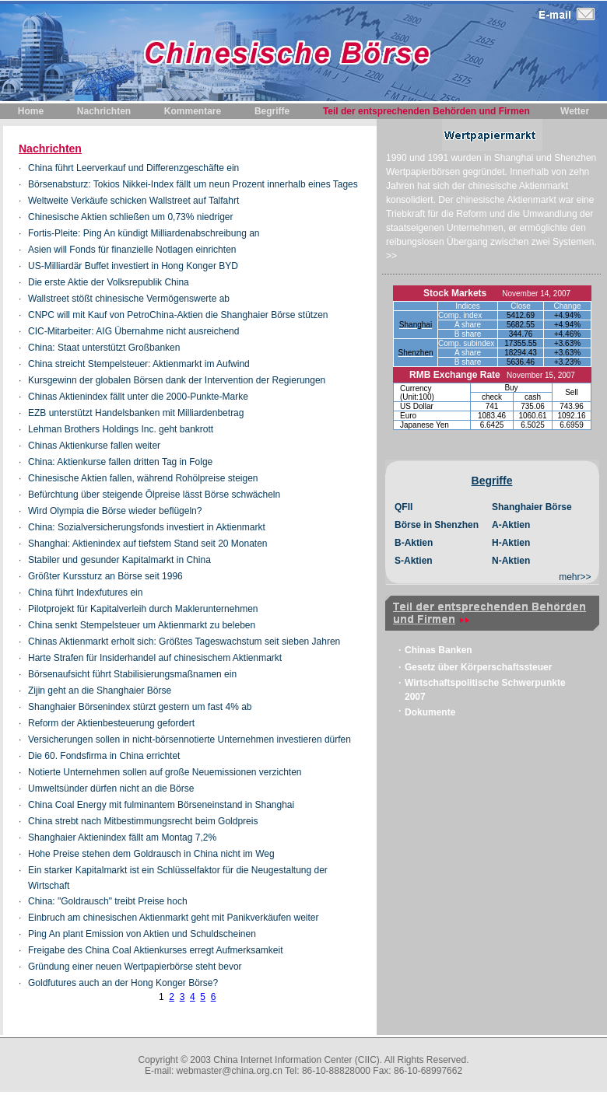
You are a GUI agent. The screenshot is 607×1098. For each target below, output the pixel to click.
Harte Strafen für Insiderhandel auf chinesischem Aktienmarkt (155, 657)
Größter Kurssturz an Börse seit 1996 (105, 576)
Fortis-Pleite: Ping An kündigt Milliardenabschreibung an (144, 233)
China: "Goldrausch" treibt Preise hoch (108, 901)
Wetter (574, 111)
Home (31, 111)
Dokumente (430, 712)
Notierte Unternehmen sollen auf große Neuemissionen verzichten (165, 772)
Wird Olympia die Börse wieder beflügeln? (115, 510)
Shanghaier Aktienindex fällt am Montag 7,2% (122, 837)
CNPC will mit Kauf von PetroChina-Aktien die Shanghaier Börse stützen (178, 314)
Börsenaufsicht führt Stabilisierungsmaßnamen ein (132, 674)
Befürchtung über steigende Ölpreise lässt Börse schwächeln (154, 494)
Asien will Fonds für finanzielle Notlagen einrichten (132, 249)
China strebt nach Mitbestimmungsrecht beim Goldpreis (143, 821)
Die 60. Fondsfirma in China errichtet (104, 755)
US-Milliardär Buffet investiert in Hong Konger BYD (133, 266)
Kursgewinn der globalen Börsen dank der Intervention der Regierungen (176, 380)
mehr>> (575, 577)
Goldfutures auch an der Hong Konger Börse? (123, 982)
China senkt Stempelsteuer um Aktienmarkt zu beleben (141, 625)
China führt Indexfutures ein (85, 592)
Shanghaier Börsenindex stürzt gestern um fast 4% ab (140, 706)
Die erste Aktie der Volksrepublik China (108, 282)
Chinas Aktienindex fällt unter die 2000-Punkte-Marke (138, 396)
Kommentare (192, 111)
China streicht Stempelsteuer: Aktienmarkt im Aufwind (139, 363)
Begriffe (271, 111)
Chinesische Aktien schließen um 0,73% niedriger (130, 217)
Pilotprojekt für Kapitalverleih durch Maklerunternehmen (143, 608)
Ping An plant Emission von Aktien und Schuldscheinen (142, 933)
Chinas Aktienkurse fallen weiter (94, 445)
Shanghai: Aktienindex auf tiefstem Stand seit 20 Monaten (148, 543)
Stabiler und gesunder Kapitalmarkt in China (119, 559)
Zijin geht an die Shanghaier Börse (99, 690)
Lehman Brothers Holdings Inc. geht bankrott (120, 429)
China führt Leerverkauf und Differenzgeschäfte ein (133, 168)
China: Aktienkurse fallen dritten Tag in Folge (120, 461)
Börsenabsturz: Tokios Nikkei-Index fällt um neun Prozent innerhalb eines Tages (193, 184)
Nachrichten (104, 111)
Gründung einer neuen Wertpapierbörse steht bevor (135, 966)
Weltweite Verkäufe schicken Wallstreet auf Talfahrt (133, 200)
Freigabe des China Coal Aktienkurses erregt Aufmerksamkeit (155, 950)
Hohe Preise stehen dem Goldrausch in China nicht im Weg (151, 853)
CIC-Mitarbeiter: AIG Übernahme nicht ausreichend (133, 331)
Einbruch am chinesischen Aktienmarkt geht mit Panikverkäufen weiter (173, 917)
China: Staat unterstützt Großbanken (104, 347)
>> (391, 255)
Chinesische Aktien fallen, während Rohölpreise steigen (143, 478)
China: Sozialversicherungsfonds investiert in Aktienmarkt (146, 527)
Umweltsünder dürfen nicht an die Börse (111, 788)
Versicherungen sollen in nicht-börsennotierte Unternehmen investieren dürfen (189, 739)
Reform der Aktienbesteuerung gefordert (111, 723)
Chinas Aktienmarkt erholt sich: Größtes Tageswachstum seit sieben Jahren (184, 641)
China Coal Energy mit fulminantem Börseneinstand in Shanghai (161, 804)
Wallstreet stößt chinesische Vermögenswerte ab (129, 298)
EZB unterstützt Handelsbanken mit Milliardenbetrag (136, 412)
